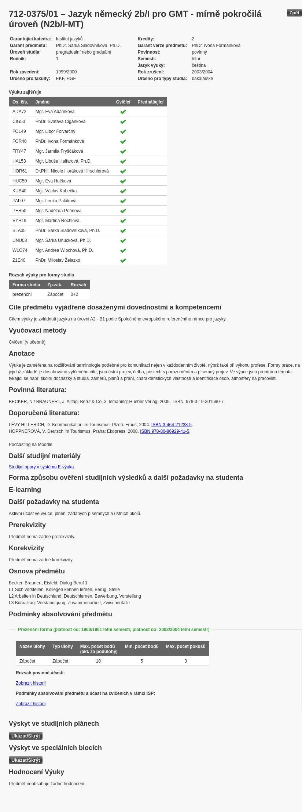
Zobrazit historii (30, 683)
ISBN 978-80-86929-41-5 (164, 431)
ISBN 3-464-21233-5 (171, 424)
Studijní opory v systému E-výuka (41, 467)
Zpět (294, 12)
